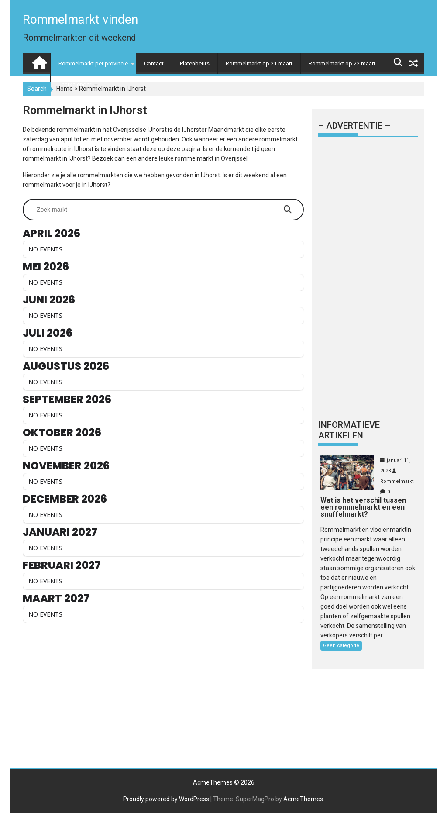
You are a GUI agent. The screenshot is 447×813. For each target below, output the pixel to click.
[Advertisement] (163, 698)
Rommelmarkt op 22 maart (342, 63)
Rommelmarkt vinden (80, 19)
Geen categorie (341, 645)
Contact (154, 63)
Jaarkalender (74, 84)
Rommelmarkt (396, 481)
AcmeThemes (303, 799)
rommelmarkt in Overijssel (211, 158)
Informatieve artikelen (349, 430)
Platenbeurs (195, 63)
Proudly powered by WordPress (166, 799)
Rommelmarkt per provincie (93, 63)
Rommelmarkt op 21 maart (259, 63)
